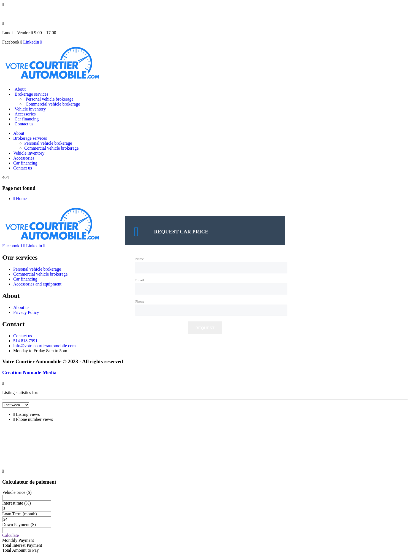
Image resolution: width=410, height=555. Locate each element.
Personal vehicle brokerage (49, 99)
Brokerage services (31, 94)
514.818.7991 (14, 14)
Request (205, 328)
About (20, 89)
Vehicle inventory (30, 109)
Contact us (24, 124)
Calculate (10, 535)
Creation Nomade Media (29, 372)
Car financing (27, 119)
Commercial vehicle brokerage (53, 104)
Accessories (25, 114)
